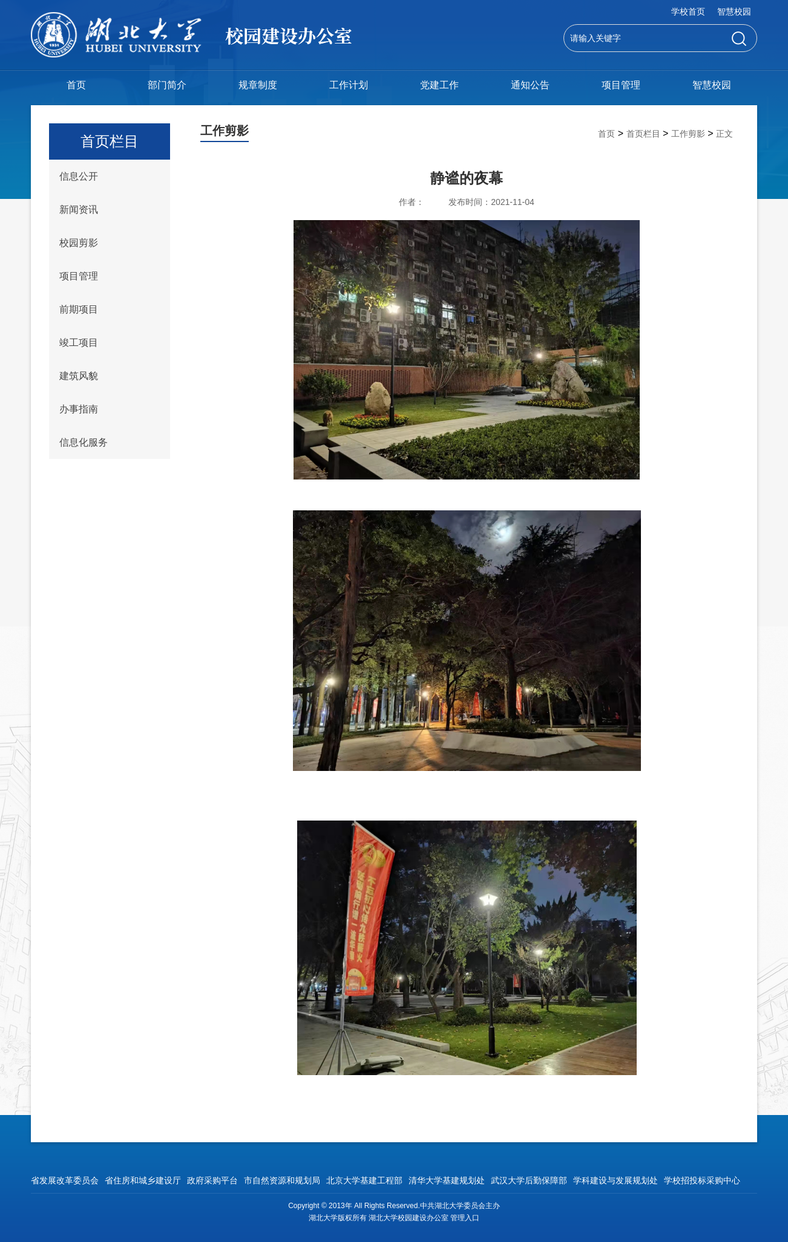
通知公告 (530, 85)
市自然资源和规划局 (282, 1180)
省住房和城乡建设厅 (143, 1180)
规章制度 (257, 85)
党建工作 (439, 85)
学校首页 (688, 11)
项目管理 (621, 85)
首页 (76, 85)
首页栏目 (643, 133)
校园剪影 (78, 243)
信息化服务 (83, 442)
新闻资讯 (78, 209)
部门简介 (167, 85)
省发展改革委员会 (65, 1180)
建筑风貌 (78, 376)
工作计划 (348, 85)
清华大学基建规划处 (447, 1180)
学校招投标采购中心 (702, 1180)
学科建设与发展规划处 (615, 1180)
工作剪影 (688, 133)
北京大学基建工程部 (364, 1180)
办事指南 (78, 409)
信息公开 (78, 176)
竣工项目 (78, 342)
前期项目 (78, 309)
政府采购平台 (212, 1180)
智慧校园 (734, 11)
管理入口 (464, 1218)
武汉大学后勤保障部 (529, 1180)
